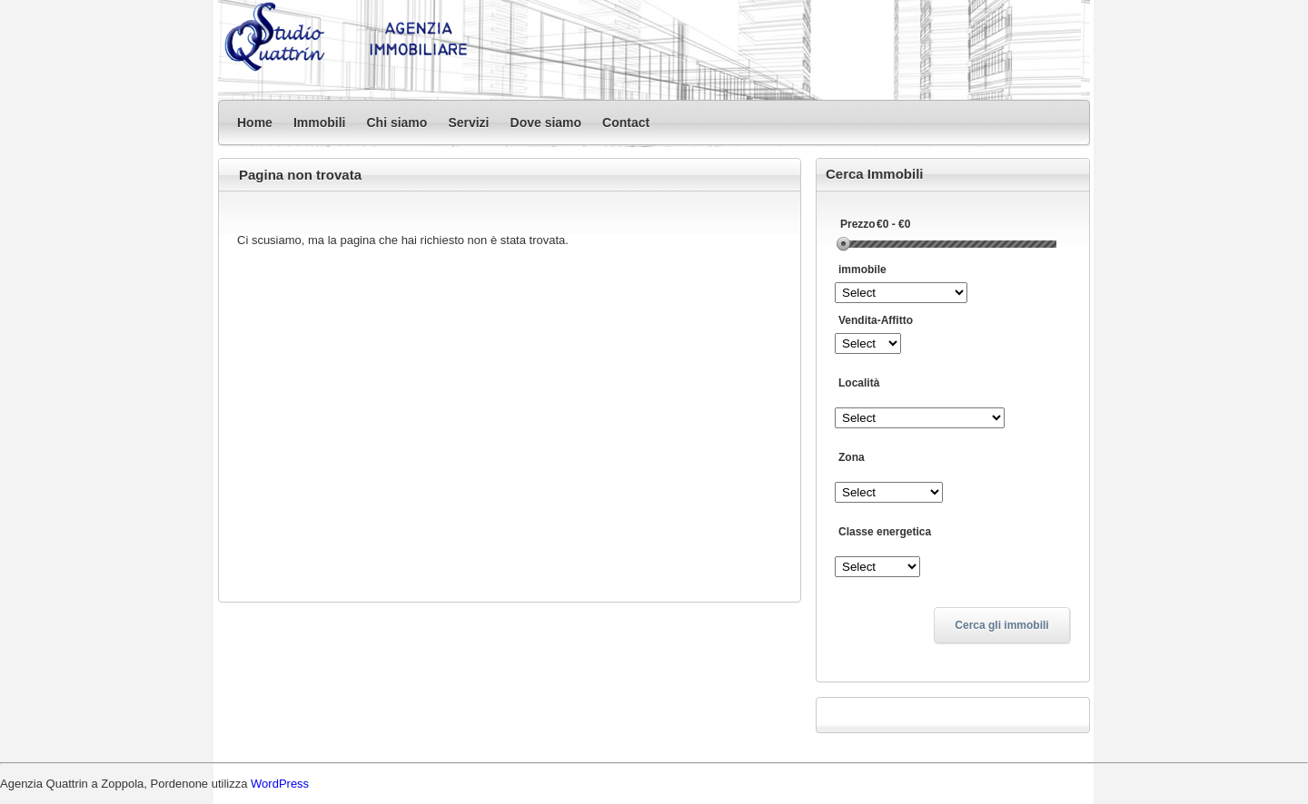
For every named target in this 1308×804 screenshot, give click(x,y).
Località (858, 383)
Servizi (468, 122)
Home (254, 122)
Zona (851, 457)
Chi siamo (396, 122)
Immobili (319, 122)
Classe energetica (884, 531)
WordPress (280, 783)
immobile (862, 269)
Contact (625, 122)
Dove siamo (546, 122)
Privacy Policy (952, 717)
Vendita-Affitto (875, 320)
